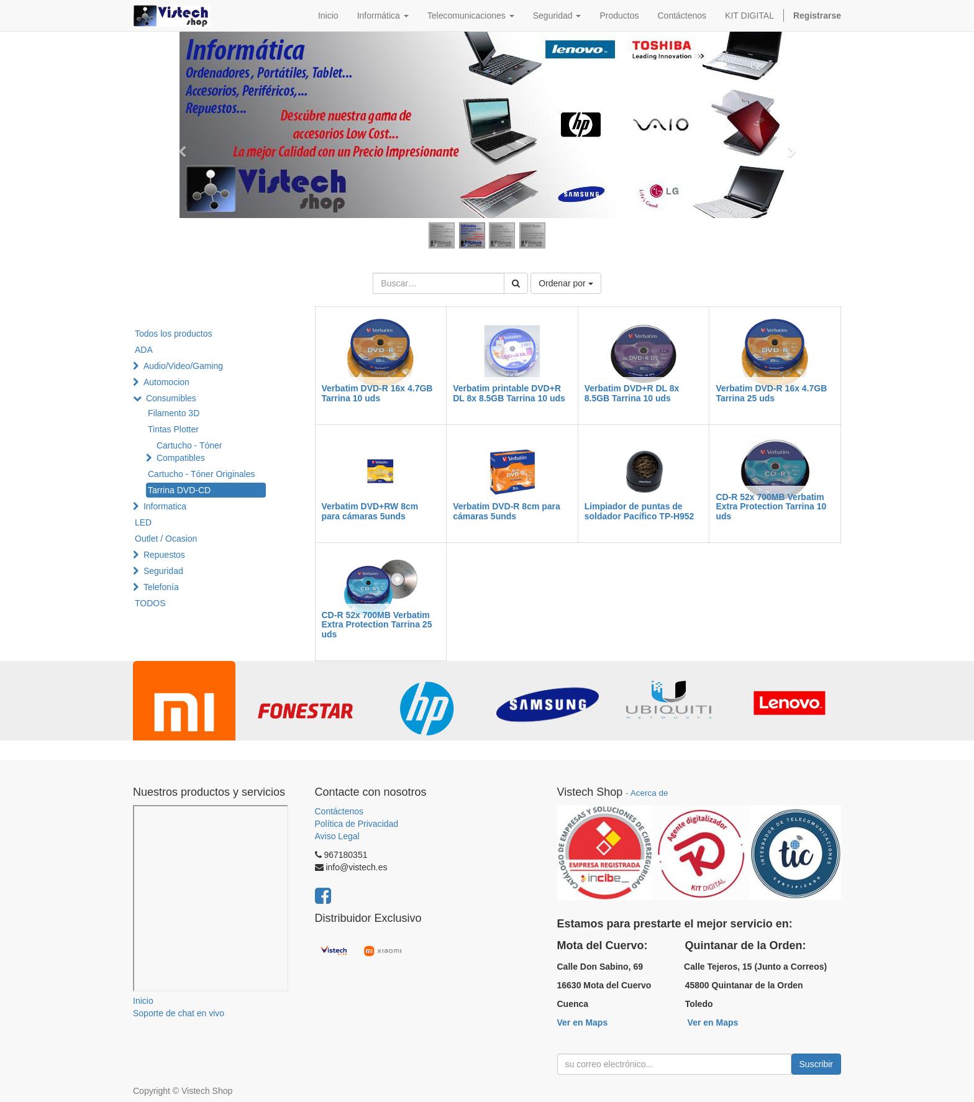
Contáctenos (339, 811)
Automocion (166, 382)
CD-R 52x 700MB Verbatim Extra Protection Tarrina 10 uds (771, 506)
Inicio (143, 1001)
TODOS (150, 603)
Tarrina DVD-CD (179, 490)
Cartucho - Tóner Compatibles (189, 451)
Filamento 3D (173, 413)
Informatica (164, 506)
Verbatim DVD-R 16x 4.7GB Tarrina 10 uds (377, 393)
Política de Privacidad (357, 824)
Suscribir (816, 1064)
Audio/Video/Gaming (183, 366)
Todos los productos (173, 334)
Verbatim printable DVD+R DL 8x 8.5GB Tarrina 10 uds (509, 393)
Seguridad (163, 571)
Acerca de (649, 793)
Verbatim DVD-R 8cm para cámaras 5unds (506, 511)
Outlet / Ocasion (166, 539)
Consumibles (171, 398)
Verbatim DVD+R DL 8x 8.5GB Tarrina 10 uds (632, 393)
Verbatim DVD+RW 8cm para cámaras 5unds (370, 511)
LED (143, 522)
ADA (144, 350)
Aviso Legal (337, 836)
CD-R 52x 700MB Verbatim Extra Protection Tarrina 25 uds (377, 624)
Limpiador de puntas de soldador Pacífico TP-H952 (639, 511)
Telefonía (161, 587)
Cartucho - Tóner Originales (201, 474)
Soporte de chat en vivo (178, 1013)
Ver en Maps (582, 1022)
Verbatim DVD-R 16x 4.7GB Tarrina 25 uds (771, 393)
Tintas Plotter (173, 429)
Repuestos (164, 555)
